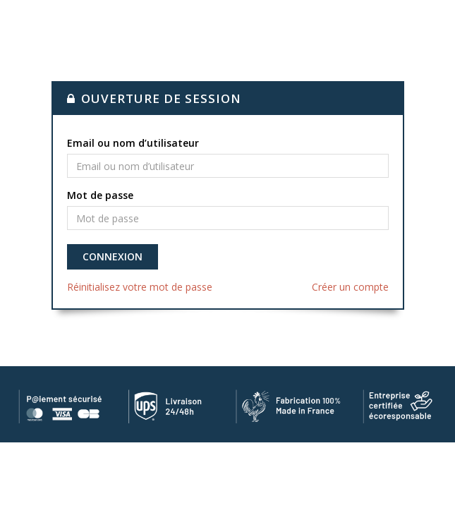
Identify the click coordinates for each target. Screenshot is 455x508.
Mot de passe (100, 195)
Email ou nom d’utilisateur (133, 143)
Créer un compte (350, 287)
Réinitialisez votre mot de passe (139, 287)
